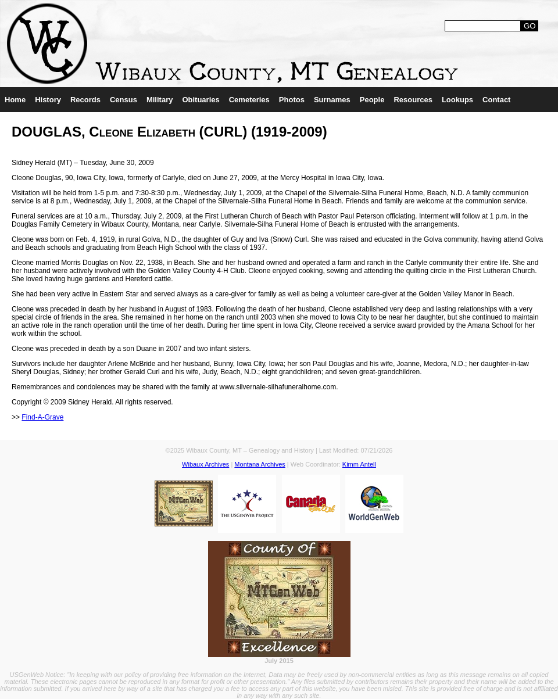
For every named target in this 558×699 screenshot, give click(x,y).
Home (15, 99)
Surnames (332, 99)
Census (123, 99)
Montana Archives (259, 464)
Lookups (457, 99)
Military (159, 99)
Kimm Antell (359, 464)
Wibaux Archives (205, 464)
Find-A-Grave (42, 417)
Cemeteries (249, 99)
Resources (413, 99)
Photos (292, 99)
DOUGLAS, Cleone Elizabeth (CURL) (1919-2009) (169, 131)
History (48, 99)
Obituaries (200, 99)
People (372, 99)
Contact (496, 99)
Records (85, 99)
